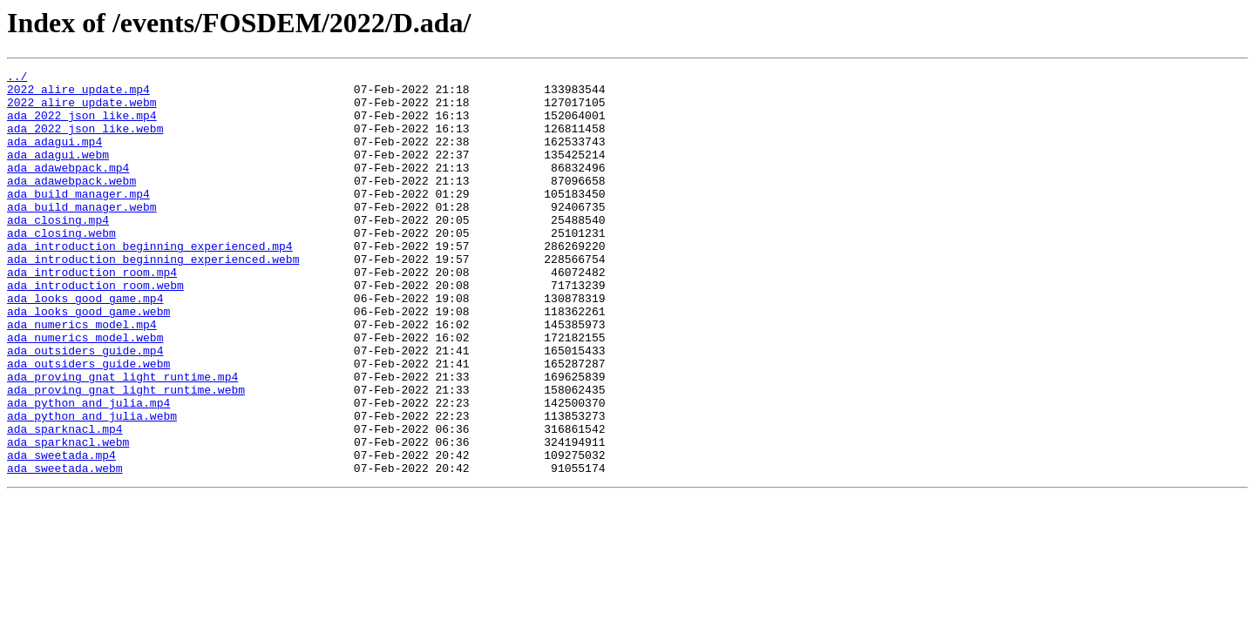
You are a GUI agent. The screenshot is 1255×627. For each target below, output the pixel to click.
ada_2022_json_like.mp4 (82, 125)
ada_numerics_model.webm (85, 392)
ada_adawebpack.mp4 (68, 188)
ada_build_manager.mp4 (78, 219)
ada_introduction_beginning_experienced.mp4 (150, 282)
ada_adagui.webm (58, 172)
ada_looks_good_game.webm (88, 360)
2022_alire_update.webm (82, 110)
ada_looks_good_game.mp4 (85, 345)
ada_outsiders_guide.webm (88, 423)
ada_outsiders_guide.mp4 (85, 407)
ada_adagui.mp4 (54, 157)
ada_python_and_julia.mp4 (88, 470)
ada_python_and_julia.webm (92, 486)
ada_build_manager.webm (82, 235)
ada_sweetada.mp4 (61, 533)
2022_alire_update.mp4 (78, 94)
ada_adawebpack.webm (71, 204)
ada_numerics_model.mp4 (82, 376)
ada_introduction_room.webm (95, 329)
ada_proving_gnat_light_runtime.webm (126, 454)
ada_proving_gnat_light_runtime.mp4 (122, 439)
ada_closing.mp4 (58, 251)
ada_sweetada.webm (65, 548)
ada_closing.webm (61, 266)
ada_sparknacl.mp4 (65, 501)
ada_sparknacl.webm (68, 517)
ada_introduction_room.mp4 (92, 313)
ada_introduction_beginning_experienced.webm (153, 298)
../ (17, 78)
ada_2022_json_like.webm (85, 141)
